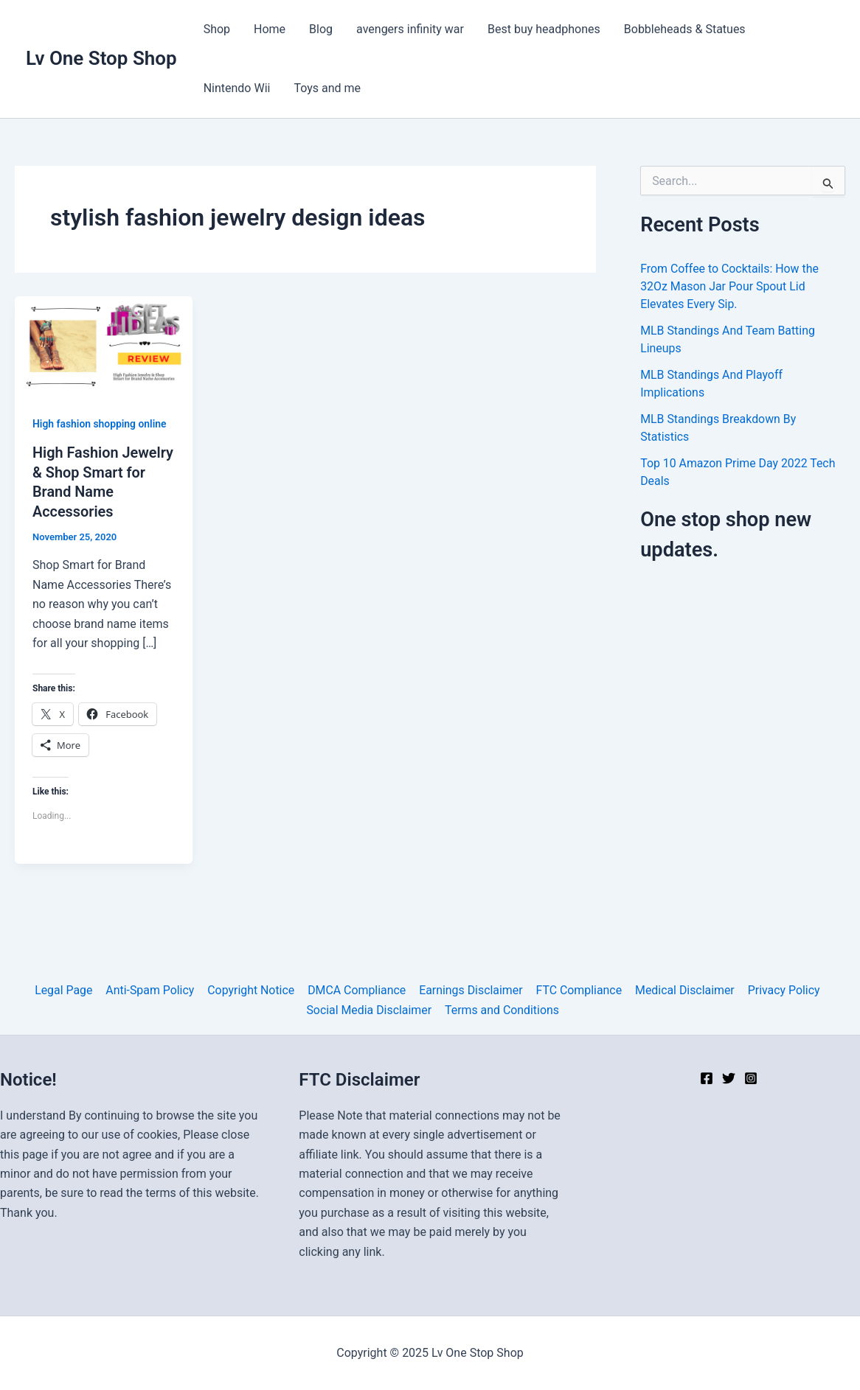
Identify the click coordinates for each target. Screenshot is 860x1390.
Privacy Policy (780, 990)
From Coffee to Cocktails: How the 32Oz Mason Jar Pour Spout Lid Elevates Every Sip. (730, 286)
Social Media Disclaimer (369, 1009)
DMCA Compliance (357, 990)
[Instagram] (750, 1078)
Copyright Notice (252, 990)
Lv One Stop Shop (101, 58)
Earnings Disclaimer (470, 990)
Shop (217, 29)
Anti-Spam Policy (151, 990)
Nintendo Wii (237, 88)
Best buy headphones (544, 29)
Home (269, 29)
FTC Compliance (577, 990)
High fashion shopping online (99, 424)
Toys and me (327, 88)
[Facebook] (706, 1078)
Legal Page (66, 990)
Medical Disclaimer (683, 990)
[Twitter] (728, 1078)
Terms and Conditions (501, 1009)
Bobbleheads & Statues (685, 29)
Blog (321, 29)
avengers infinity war (410, 29)
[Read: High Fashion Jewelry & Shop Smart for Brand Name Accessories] (104, 345)
